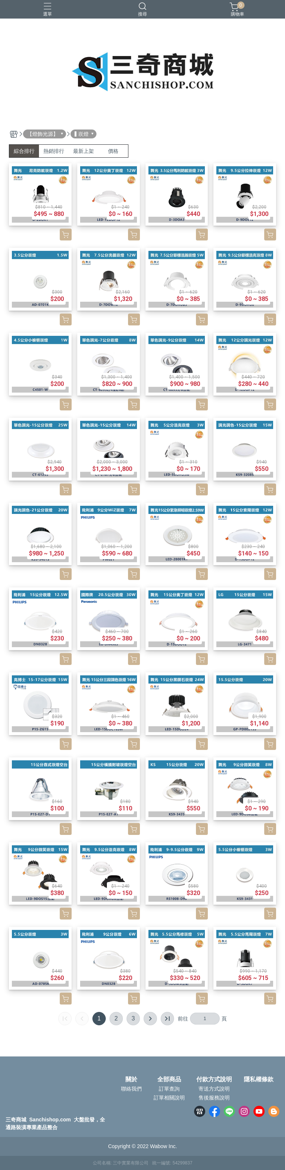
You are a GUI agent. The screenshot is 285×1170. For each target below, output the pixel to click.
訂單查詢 (169, 1088)
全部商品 (169, 1079)
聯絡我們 (131, 1088)
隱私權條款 (258, 1079)
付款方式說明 (214, 1079)
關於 (131, 1079)
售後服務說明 (214, 1097)
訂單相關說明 (169, 1097)
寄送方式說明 (214, 1088)
